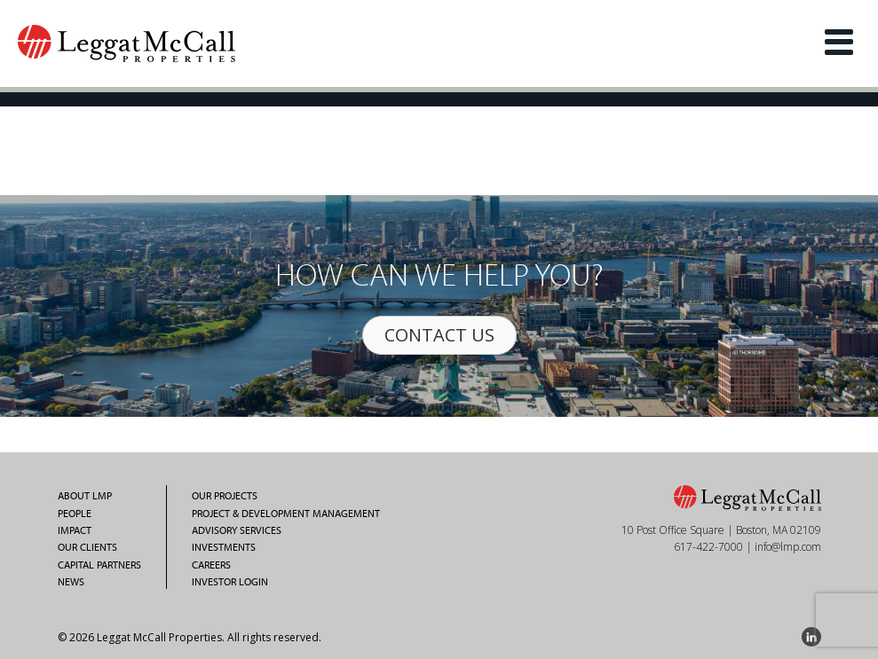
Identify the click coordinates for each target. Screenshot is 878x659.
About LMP (85, 496)
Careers (211, 565)
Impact (74, 530)
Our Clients (87, 547)
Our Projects (224, 496)
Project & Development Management (286, 513)
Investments (224, 547)
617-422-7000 (708, 546)
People (74, 513)
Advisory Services (236, 530)
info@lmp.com (788, 546)
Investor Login (230, 582)
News (71, 582)
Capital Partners (99, 565)
